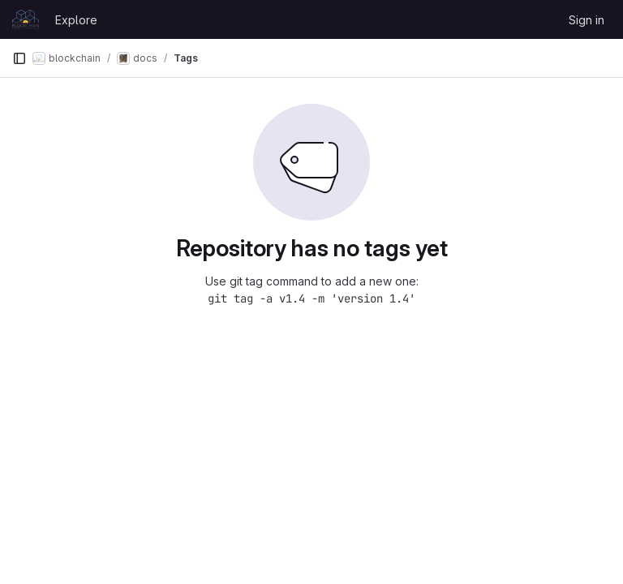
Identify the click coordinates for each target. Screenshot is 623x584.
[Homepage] (25, 19)
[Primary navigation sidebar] (19, 58)
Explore (76, 20)
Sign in (586, 20)
